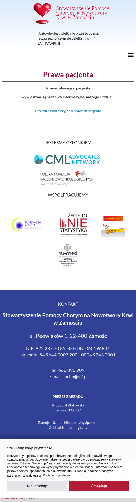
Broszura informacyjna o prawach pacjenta (68, 110)
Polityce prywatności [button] (57, 475)
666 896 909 (71, 370)
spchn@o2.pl (75, 376)
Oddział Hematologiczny (68, 427)
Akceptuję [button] (99, 486)
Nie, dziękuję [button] (37, 486)
